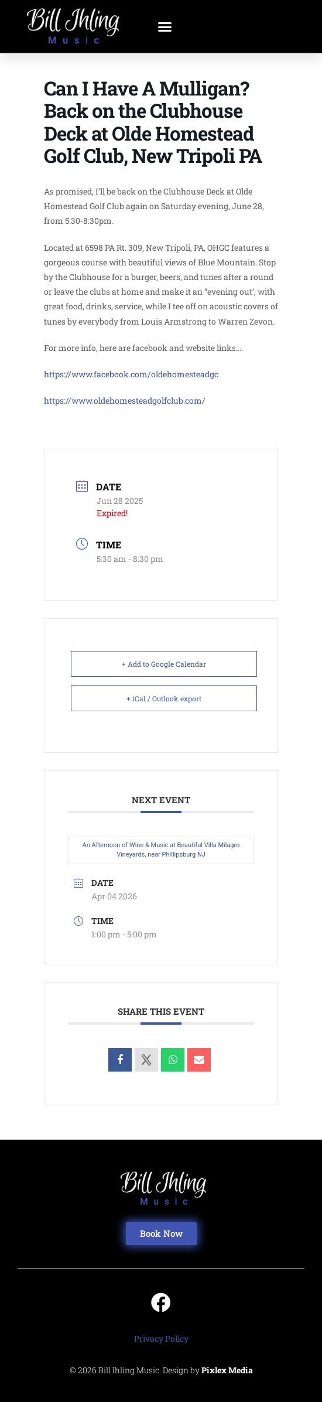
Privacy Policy (161, 1338)
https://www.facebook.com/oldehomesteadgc (131, 374)
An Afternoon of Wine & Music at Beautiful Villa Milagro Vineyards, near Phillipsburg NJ (161, 850)
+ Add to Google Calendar (164, 663)
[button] (165, 26)
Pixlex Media (227, 1370)
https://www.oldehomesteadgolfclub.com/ (124, 400)
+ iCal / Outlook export (163, 698)
